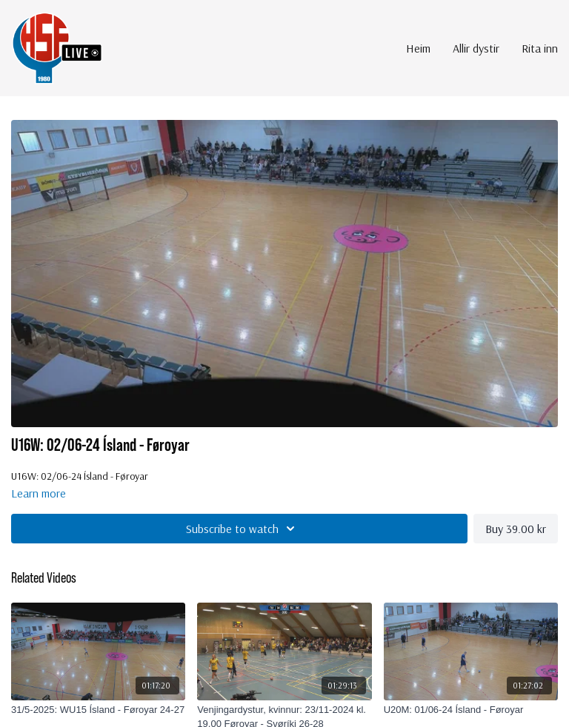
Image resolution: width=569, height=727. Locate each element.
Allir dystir (476, 48)
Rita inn (540, 48)
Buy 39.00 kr (515, 528)
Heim (418, 48)
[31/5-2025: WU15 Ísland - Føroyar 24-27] (98, 710)
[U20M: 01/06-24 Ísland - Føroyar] (471, 710)
